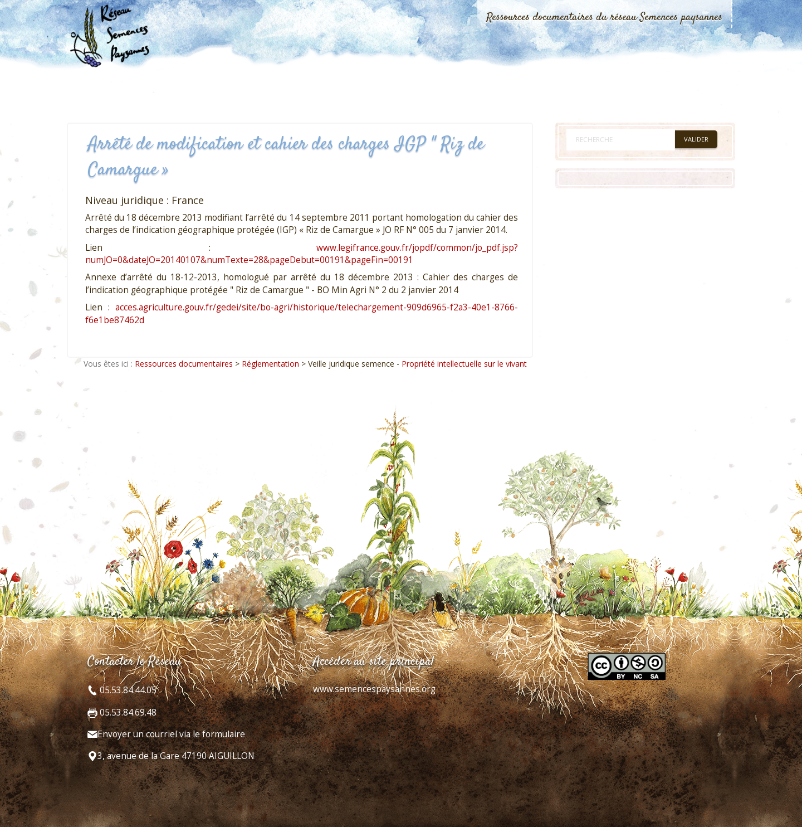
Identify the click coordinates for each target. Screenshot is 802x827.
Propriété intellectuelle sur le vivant (464, 363)
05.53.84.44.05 (127, 690)
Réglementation (270, 363)
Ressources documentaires (184, 363)
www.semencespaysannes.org (374, 689)
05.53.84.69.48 (127, 712)
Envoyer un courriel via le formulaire (171, 734)
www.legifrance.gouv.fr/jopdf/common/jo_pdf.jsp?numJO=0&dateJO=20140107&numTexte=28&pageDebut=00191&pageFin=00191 (301, 254)
